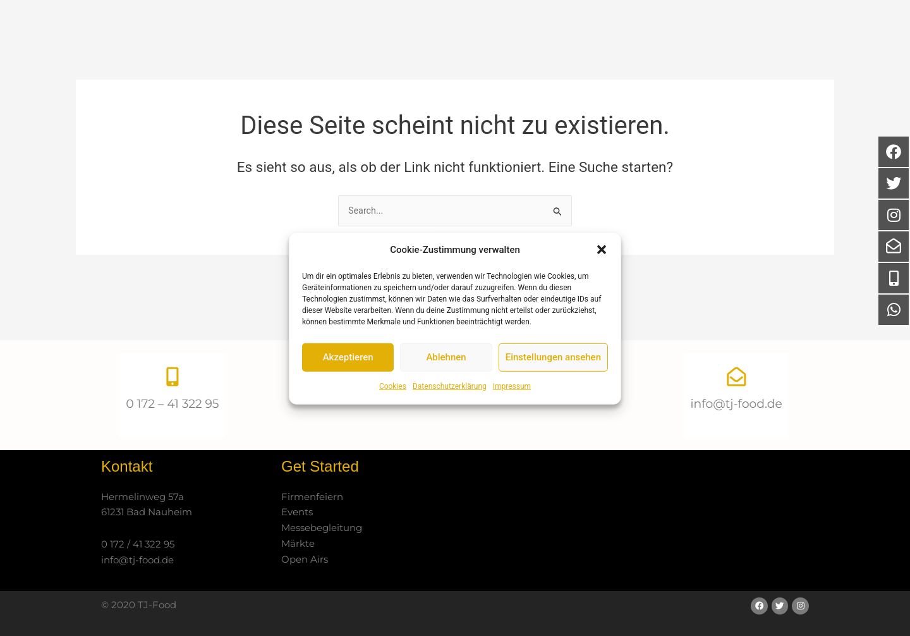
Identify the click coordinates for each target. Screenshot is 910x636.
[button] (601, 249)
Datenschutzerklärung (450, 386)
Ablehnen (446, 357)
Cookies (392, 386)
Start (369, 44)
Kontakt (710, 45)
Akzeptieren (348, 357)
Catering (503, 45)
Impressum (512, 386)
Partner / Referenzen (607, 44)
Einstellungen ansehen (553, 357)
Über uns (427, 44)
